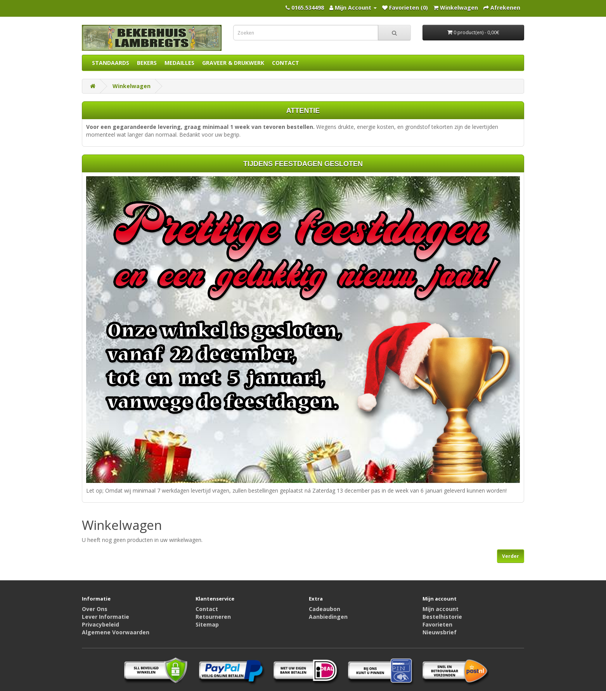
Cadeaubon (324, 609)
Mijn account (440, 609)
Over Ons (94, 609)
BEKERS (147, 62)
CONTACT (285, 62)
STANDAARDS (110, 62)
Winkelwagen (132, 86)
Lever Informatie (105, 616)
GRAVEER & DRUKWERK (233, 62)
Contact (207, 609)
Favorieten (437, 624)
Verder (510, 556)
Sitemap (207, 624)
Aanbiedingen (328, 616)
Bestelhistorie (442, 616)
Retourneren (213, 616)
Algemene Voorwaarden (115, 632)
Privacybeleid (100, 624)
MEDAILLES (179, 62)
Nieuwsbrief (439, 632)
